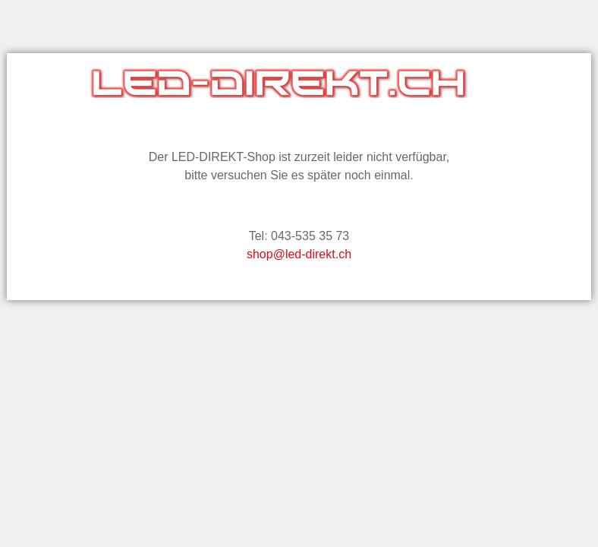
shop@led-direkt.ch (299, 254)
